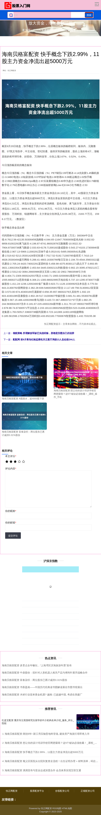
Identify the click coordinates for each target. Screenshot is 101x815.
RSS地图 (56, 808)
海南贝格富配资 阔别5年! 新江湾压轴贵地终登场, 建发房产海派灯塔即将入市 (47, 733)
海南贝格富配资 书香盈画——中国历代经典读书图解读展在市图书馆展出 (42, 687)
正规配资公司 (88, 791)
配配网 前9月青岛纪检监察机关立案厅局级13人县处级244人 (44, 339)
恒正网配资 (12, 791)
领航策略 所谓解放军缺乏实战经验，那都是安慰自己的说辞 (43, 333)
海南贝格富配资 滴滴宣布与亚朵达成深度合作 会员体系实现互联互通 (43, 770)
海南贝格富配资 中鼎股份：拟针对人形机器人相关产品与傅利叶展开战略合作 (45, 672)
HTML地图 (67, 808)
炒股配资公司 (62, 791)
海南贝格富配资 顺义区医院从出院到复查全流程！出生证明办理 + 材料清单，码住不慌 (53, 761)
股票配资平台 (37, 791)
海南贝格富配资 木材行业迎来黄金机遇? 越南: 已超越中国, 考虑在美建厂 (42, 694)
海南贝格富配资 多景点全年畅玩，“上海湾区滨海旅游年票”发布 (37, 665)
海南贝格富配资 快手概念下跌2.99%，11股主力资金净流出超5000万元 (44, 752)
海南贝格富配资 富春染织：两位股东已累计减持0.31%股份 (34, 680)
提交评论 (13, 535)
